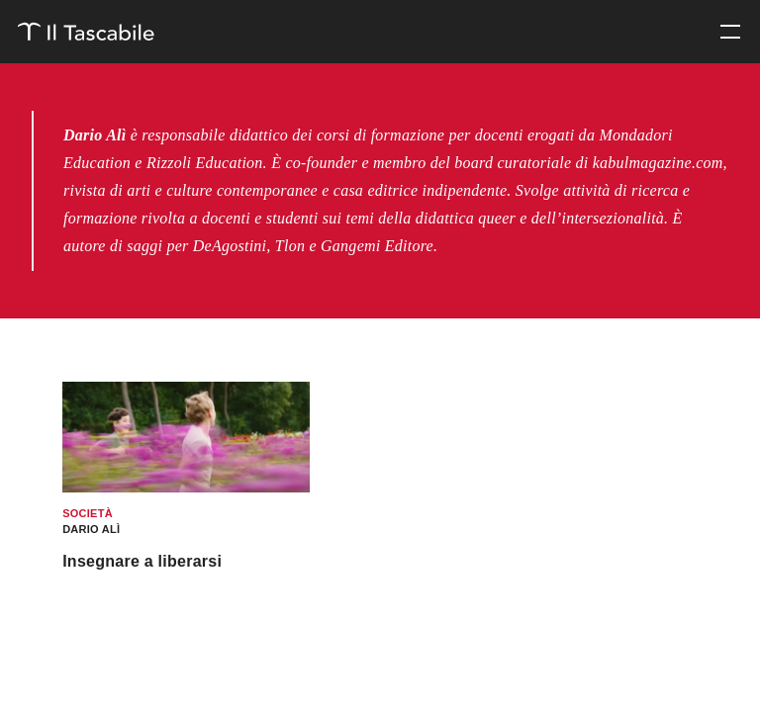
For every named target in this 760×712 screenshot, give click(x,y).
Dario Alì (91, 529)
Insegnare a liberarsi (142, 561)
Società (87, 513)
